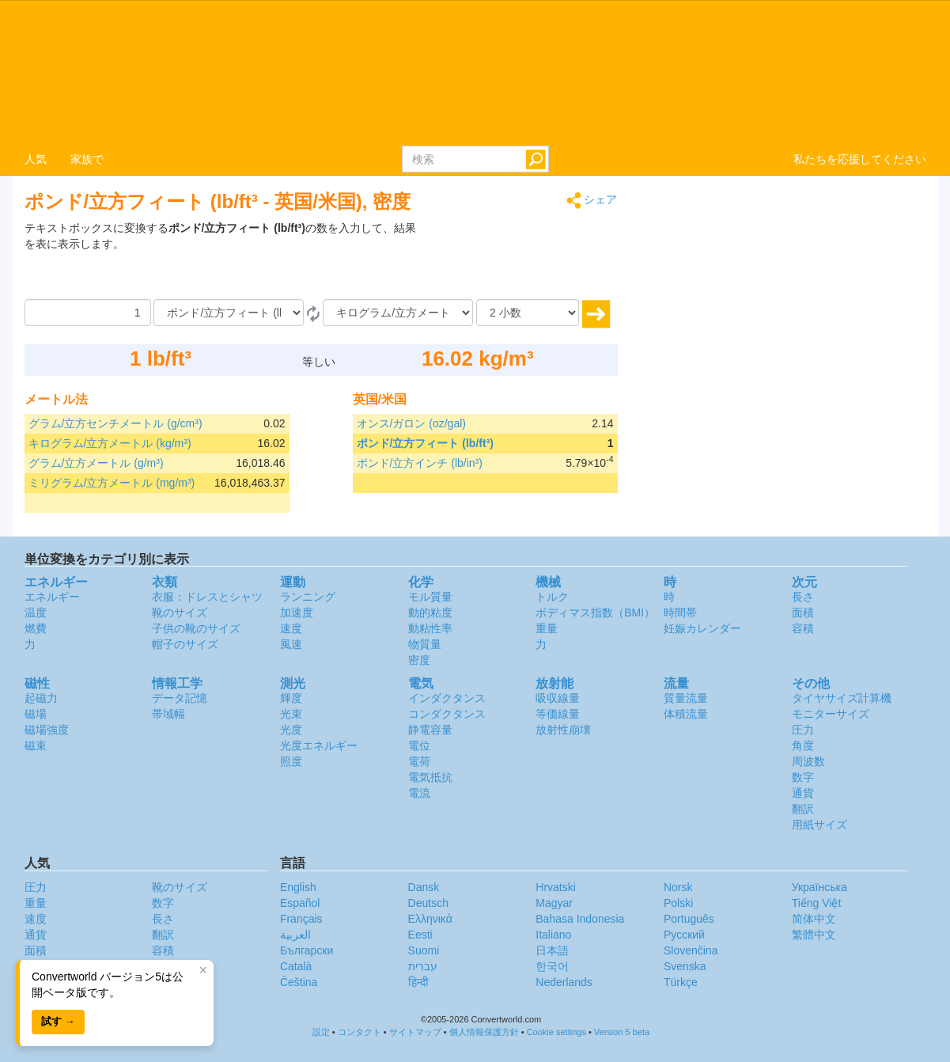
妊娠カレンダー (702, 628)
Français (301, 918)
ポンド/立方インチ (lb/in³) (420, 463)
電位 (419, 745)
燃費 (36, 628)
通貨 (803, 793)
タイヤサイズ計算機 (841, 698)
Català (296, 966)
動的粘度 (430, 612)
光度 (291, 729)
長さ (803, 596)
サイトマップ (415, 1032)
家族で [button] (87, 159)
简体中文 (814, 918)
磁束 (36, 745)
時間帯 (680, 612)
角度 (803, 745)
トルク (552, 596)
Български (306, 950)
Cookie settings (556, 1032)
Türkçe (681, 982)
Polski (678, 903)
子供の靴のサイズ (196, 628)
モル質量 (430, 596)
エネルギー (52, 596)
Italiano (553, 934)
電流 (419, 793)
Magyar (554, 903)
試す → (58, 1021)
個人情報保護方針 (484, 1032)
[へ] (398, 312)
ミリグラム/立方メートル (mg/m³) (111, 482)
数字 (803, 777)
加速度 (296, 612)
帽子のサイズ (185, 644)
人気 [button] (36, 159)
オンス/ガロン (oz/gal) (411, 423)
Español (300, 903)
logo (475, 72)
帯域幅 (168, 713)
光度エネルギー (319, 745)
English (298, 887)
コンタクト (359, 1032)
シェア (592, 200)
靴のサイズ (179, 612)
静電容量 (430, 729)
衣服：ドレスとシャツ (207, 596)
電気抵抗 (430, 777)
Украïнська (819, 887)
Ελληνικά (430, 918)
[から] (228, 312)
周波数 (808, 761)
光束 (291, 713)
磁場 (36, 713)
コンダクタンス (447, 713)
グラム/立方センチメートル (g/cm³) (115, 423)
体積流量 (686, 713)
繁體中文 (814, 934)
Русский (684, 934)
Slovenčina (691, 950)
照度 (291, 761)
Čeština (298, 982)
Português (689, 918)
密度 (419, 660)
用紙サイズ (819, 824)
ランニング (307, 596)
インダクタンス (447, 698)
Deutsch (428, 903)
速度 (291, 628)
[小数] (527, 312)
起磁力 (41, 698)
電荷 (419, 761)
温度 (36, 612)
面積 (803, 612)
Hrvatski (556, 887)
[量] (88, 312)
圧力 (803, 729)
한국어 (552, 966)
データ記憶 (179, 698)
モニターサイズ (830, 713)
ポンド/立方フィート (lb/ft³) (425, 443)
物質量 (424, 644)
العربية (295, 934)
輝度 (291, 698)
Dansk (424, 887)
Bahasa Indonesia (580, 918)
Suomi (424, 950)
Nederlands (564, 982)
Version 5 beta (621, 1032)
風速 (291, 644)
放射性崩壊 (563, 729)
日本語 (552, 950)
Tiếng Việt (817, 903)
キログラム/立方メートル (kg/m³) (109, 443)
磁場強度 (47, 729)
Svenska (685, 966)
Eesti (420, 934)
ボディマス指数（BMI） (595, 612)
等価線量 (558, 713)
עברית (422, 966)
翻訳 (803, 808)
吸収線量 (558, 698)
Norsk (678, 887)
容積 (803, 628)
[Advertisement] (519, 259)
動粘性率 (430, 628)
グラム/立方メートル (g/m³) (96, 463)
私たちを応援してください (859, 159)
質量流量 (686, 698)
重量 (547, 628)
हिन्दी (418, 982)
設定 (321, 1032)
